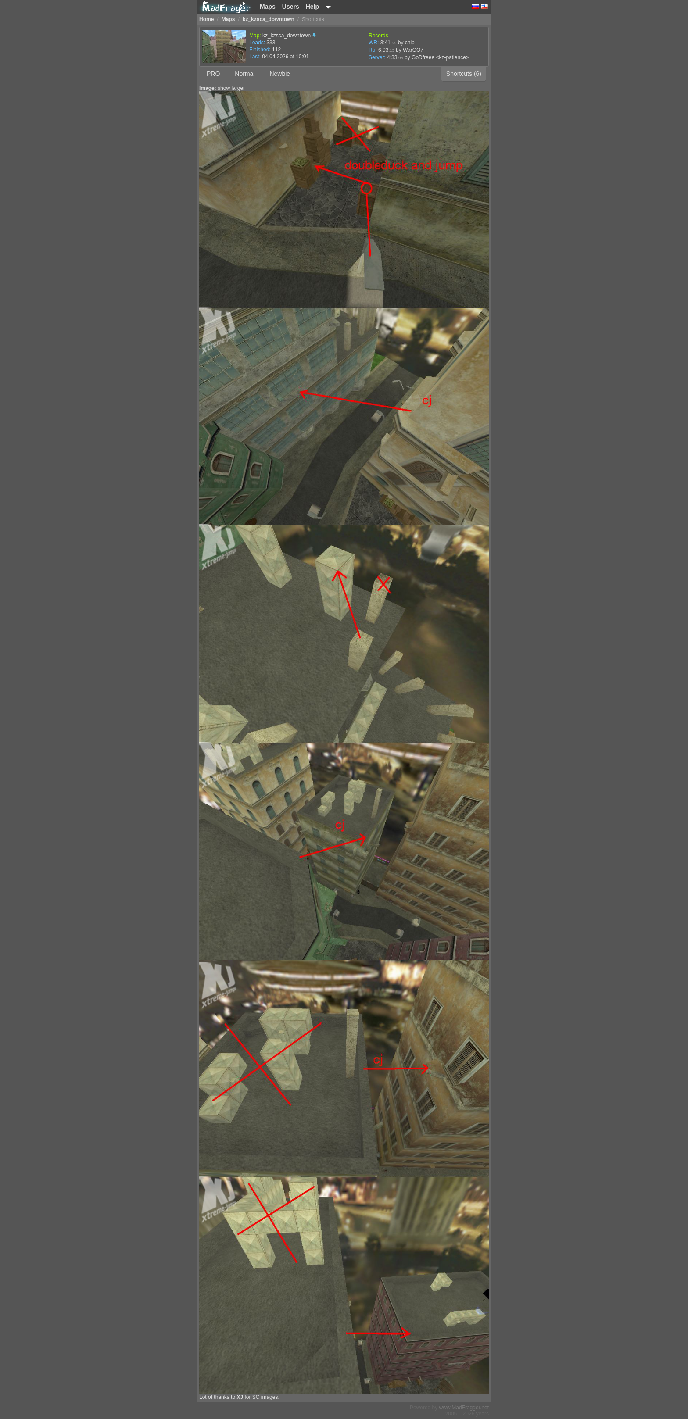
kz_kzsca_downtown (289, 35)
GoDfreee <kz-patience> (440, 57)
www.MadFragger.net (464, 1408)
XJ (239, 1397)
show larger (231, 88)
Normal (244, 73)
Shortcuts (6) (463, 73)
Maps (268, 6)
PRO (213, 73)
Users (290, 6)
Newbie (279, 73)
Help (312, 6)
